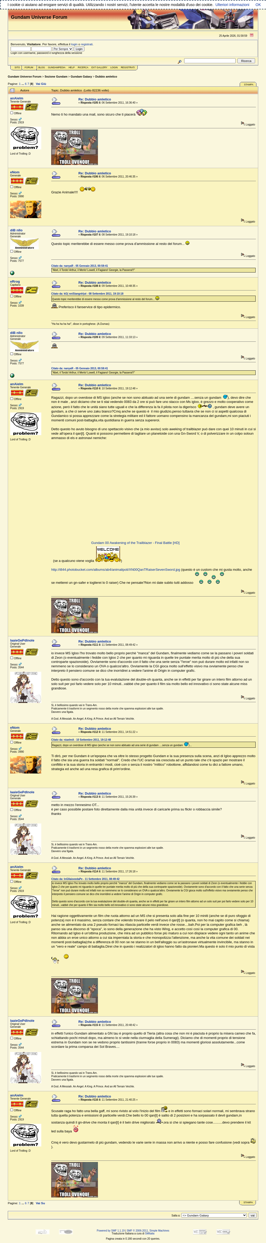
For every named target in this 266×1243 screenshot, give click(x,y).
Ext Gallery (99, 67)
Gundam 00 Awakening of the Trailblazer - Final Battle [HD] (135, 543)
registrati (87, 44)
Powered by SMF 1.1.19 (111, 1230)
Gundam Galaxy (81, 76)
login (74, 44)
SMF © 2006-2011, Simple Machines (148, 1230)
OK (258, 5)
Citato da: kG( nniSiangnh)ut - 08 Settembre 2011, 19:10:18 (87, 293)
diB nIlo (16, 230)
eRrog (15, 281)
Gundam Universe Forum (24, 76)
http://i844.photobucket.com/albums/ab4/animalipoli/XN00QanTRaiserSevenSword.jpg (115, 570)
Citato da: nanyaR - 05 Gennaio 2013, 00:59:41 (79, 265)
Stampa (248, 84)
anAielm (16, 98)
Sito (17, 67)
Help (72, 67)
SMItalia (149, 1233)
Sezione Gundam (56, 76)
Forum (29, 67)
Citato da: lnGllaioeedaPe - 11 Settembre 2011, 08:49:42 (85, 879)
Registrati (128, 67)
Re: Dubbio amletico (94, 99)
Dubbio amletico (106, 76)
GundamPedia (56, 67)
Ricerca (83, 67)
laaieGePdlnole (22, 640)
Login (114, 67)
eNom (14, 172)
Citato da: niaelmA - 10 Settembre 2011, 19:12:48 (81, 739)
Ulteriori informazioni (232, 5)
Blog (41, 67)
